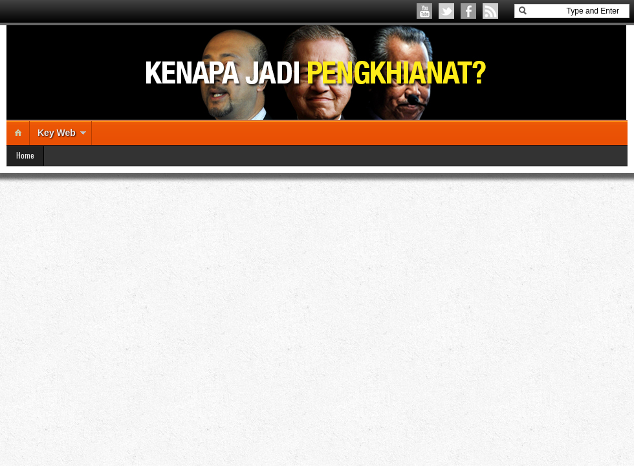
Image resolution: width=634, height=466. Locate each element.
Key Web (57, 133)
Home (25, 155)
